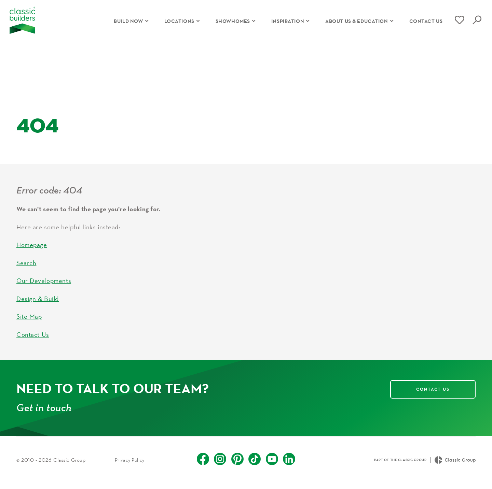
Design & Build (37, 304)
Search (26, 268)
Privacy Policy (130, 465)
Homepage (31, 250)
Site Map (29, 322)
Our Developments (43, 286)
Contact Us (32, 339)
